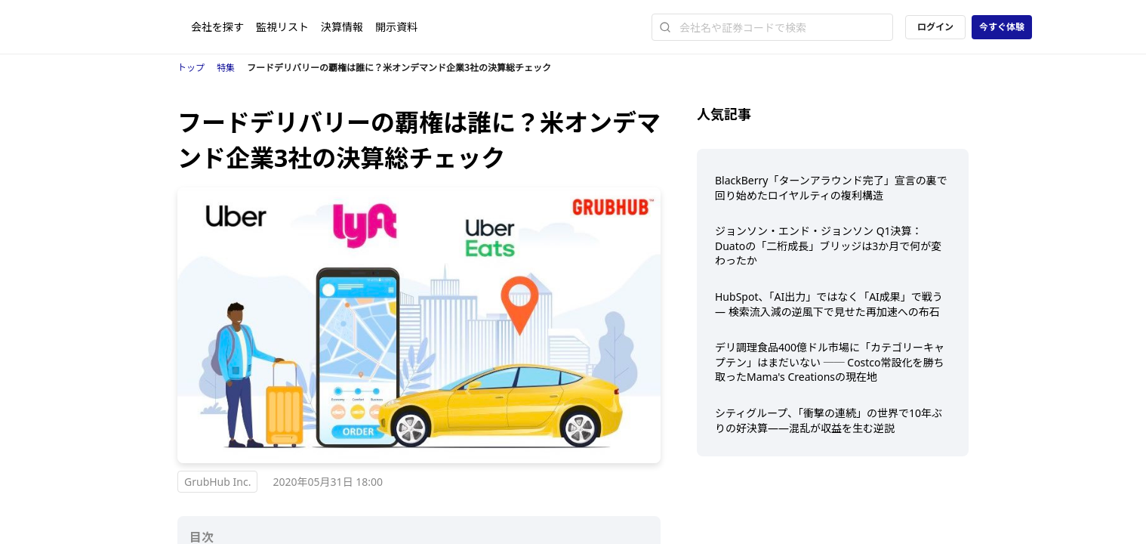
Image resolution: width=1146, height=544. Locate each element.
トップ (191, 67)
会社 (217, 27)
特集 (226, 67)
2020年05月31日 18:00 (328, 481)
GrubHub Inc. (217, 481)
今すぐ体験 (1001, 26)
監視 (282, 27)
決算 (342, 27)
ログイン (935, 26)
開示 (396, 27)
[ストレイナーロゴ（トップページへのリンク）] (152, 27)
